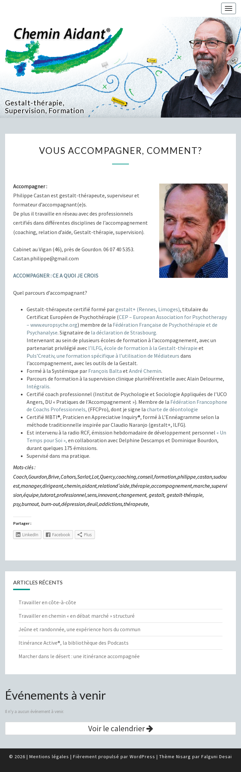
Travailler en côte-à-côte (47, 602)
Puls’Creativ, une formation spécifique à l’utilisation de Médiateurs (103, 355)
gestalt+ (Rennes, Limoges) (147, 309)
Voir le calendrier (120, 728)
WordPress (142, 756)
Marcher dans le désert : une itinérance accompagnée (79, 656)
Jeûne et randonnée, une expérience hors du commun (79, 629)
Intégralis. (38, 386)
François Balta (105, 370)
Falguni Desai (216, 756)
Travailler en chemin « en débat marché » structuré (77, 615)
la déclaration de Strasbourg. (124, 332)
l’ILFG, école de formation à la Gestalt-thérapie (143, 348)
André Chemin (145, 370)
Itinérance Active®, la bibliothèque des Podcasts (74, 642)
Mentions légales (49, 756)
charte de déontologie (172, 409)
